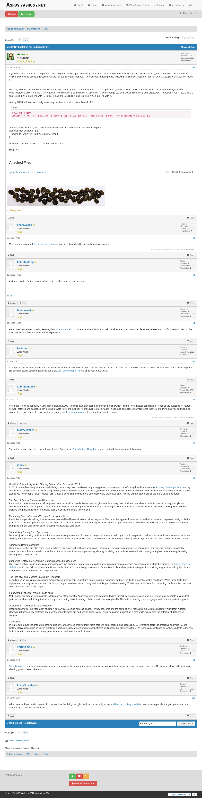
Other (46, 29)
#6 (194, 399)
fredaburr (23, 348)
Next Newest (30, 723)
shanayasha (24, 225)
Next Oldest (15, 723)
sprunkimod (24, 647)
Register (26, 14)
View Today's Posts (137, 5)
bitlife (10, 295)
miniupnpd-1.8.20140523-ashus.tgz (30, 172)
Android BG (43, 793)
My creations (33, 29)
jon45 (20, 465)
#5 (194, 361)
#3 (194, 275)
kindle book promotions (74, 412)
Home (92, 5)
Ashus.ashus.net (15, 29)
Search (159, 5)
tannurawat (24, 310)
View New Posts (111, 5)
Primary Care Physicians (168, 487)
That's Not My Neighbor (85, 449)
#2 (194, 238)
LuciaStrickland (27, 685)
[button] (192, 5)
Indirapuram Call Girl (64, 329)
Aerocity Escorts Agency (46, 244)
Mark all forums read (83, 783)
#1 (194, 67)
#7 (194, 443)
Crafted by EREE (27, 793)
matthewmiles (26, 430)
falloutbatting (25, 262)
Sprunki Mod (15, 666)
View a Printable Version (19, 741)
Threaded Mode (188, 47)
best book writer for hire (70, 370)
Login (12, 14)
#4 (194, 323)
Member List (176, 5)
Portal (78, 5)
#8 (194, 478)
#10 (193, 698)
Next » (25, 40)
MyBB (18, 793)
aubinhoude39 (26, 386)
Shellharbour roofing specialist (125, 704)
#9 (194, 660)
